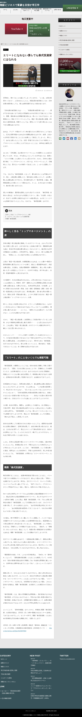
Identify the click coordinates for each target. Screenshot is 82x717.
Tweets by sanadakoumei (67, 659)
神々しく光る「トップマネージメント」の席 (18, 214)
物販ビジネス (63, 35)
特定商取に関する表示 (51, 711)
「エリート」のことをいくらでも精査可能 (17, 216)
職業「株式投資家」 (11, 218)
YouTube (16, 28)
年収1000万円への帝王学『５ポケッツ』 (39, 29)
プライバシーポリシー (30, 711)
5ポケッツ (6, 44)
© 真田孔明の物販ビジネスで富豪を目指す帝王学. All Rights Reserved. (41, 715)
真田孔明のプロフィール (47, 9)
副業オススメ (63, 31)
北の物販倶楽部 (6, 698)
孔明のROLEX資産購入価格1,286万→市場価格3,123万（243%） (41, 696)
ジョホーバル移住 (65, 49)
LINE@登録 (71, 8)
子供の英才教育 (64, 45)
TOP (2, 44)
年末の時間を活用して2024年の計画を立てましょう (41, 671)
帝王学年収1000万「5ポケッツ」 (26, 9)
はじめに (15, 9)
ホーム (5, 9)
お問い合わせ (57, 9)
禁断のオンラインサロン (66, 54)
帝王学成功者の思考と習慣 (36, 9)
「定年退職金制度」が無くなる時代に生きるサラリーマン (41, 678)
